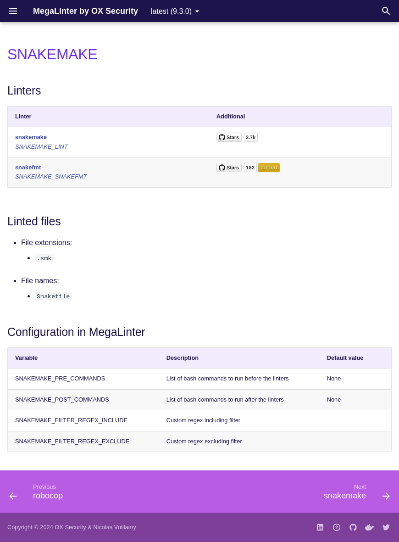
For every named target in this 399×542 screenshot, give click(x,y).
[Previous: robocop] (38, 494)
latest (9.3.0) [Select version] (171, 11)
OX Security (70, 527)
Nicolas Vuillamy (114, 527)
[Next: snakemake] (354, 494)
